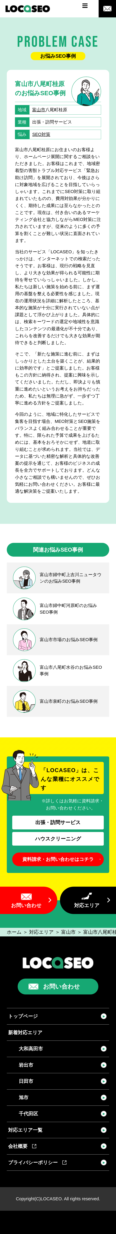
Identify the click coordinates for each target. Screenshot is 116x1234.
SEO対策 (41, 134)
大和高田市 (31, 1048)
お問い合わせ (26, 905)
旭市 (23, 1097)
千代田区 (28, 1113)
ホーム (14, 932)
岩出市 (26, 1065)
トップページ (23, 1016)
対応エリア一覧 (25, 1130)
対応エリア (87, 905)
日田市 (26, 1081)
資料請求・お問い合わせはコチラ (58, 859)
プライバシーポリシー (37, 1162)
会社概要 (22, 1146)
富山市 (38, 109)
